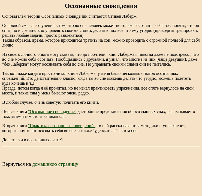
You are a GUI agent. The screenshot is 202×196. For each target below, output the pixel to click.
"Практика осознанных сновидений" (61, 125)
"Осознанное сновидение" (52, 111)
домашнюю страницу (55, 164)
